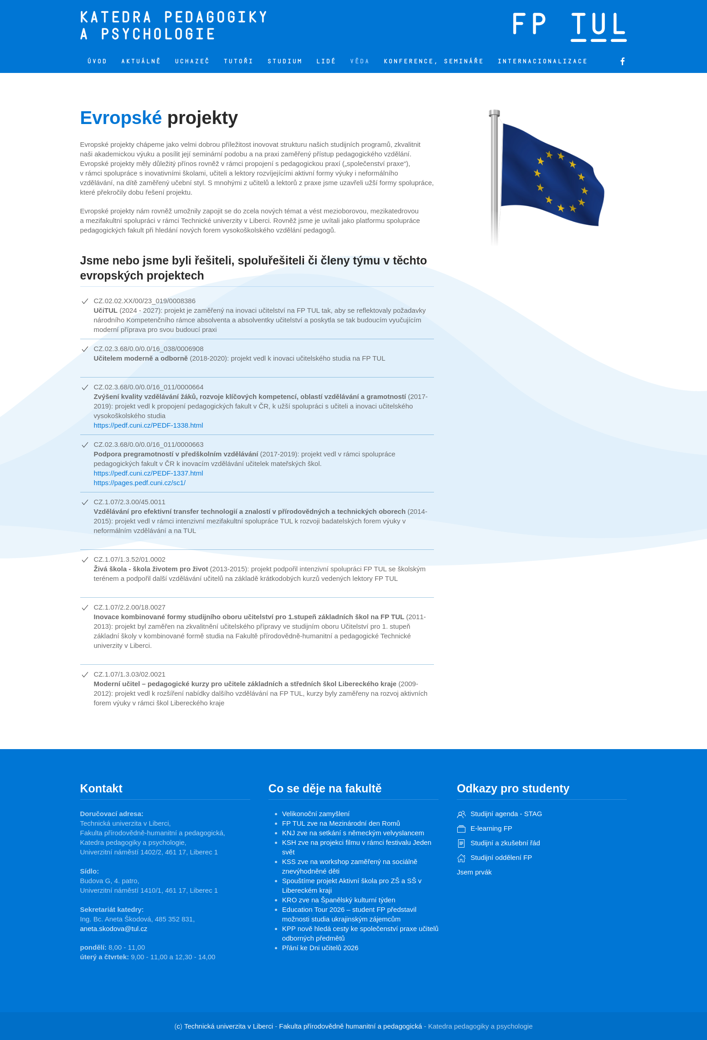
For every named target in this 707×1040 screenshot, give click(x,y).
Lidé (326, 61)
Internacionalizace (542, 61)
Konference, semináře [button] (433, 61)
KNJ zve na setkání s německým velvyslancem (353, 833)
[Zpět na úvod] (233, 25)
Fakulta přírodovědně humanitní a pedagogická (350, 1026)
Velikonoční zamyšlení (316, 814)
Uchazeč (192, 61)
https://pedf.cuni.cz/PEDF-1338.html (148, 425)
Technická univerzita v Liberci (228, 1026)
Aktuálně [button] (141, 61)
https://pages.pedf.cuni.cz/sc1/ (140, 482)
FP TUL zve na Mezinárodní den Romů (341, 823)
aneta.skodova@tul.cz (114, 928)
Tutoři (238, 61)
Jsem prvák (474, 872)
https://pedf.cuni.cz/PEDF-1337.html (148, 473)
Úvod (97, 61)
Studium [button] (284, 61)
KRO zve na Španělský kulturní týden (338, 900)
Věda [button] (360, 61)
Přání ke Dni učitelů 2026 (320, 948)
